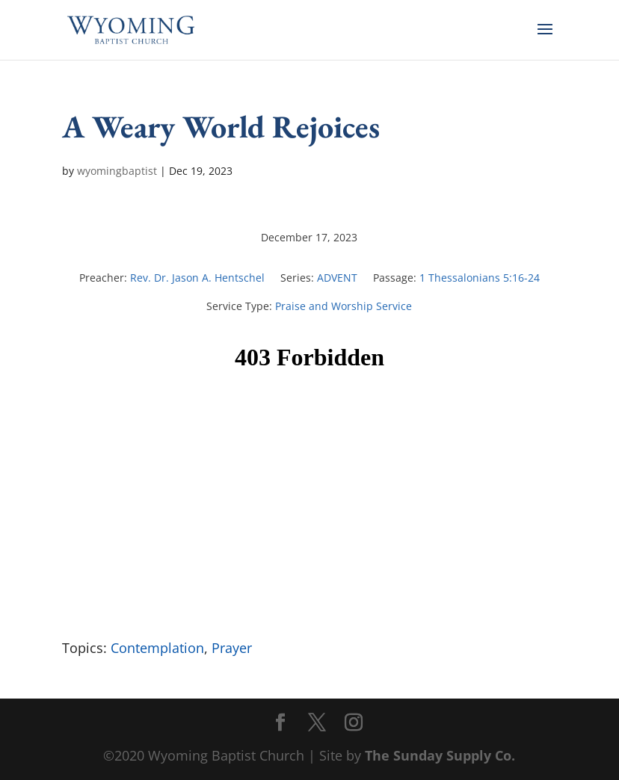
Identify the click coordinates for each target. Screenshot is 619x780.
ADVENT (337, 277)
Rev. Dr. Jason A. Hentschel (197, 277)
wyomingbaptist (117, 171)
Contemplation (157, 648)
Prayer (232, 648)
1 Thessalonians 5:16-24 (479, 277)
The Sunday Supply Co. (440, 755)
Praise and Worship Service (343, 306)
